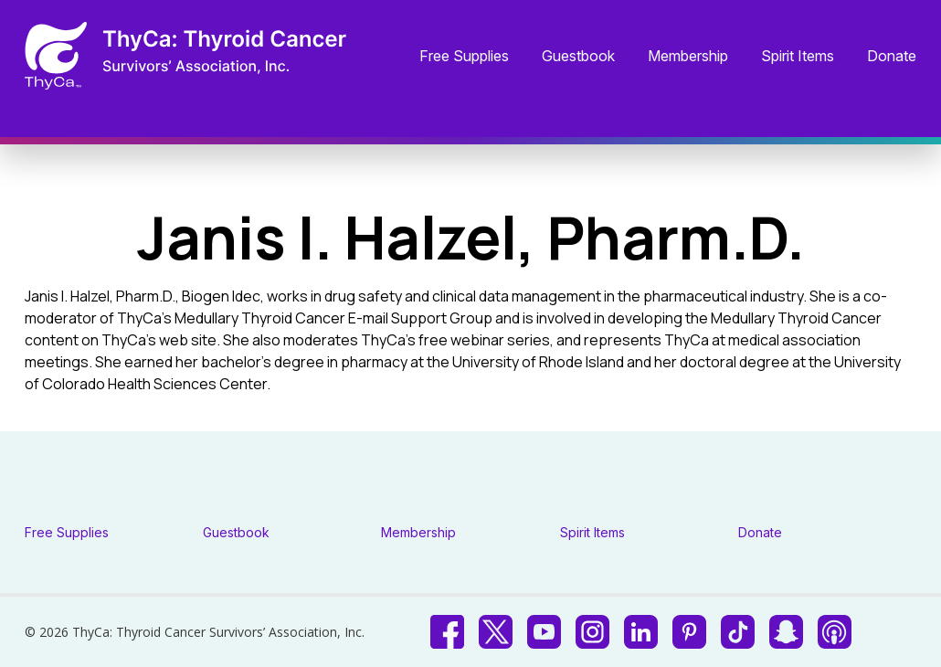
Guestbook (578, 56)
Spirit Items (797, 56)
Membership (688, 56)
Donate (891, 56)
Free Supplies (464, 56)
